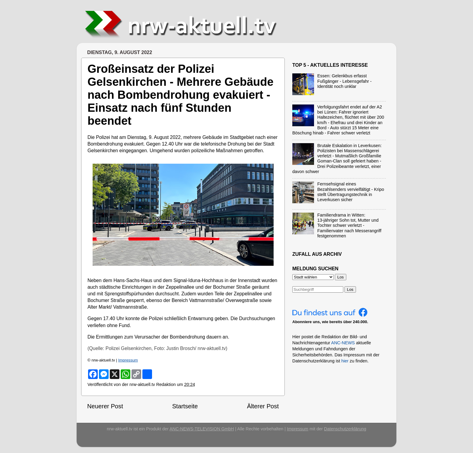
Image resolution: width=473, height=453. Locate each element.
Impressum (128, 360)
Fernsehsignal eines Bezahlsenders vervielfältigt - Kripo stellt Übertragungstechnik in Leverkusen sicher (350, 192)
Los (350, 289)
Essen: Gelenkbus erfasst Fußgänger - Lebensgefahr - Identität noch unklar (344, 81)
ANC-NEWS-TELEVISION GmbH (202, 428)
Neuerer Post (105, 406)
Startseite (185, 406)
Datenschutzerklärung (345, 428)
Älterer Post (263, 406)
